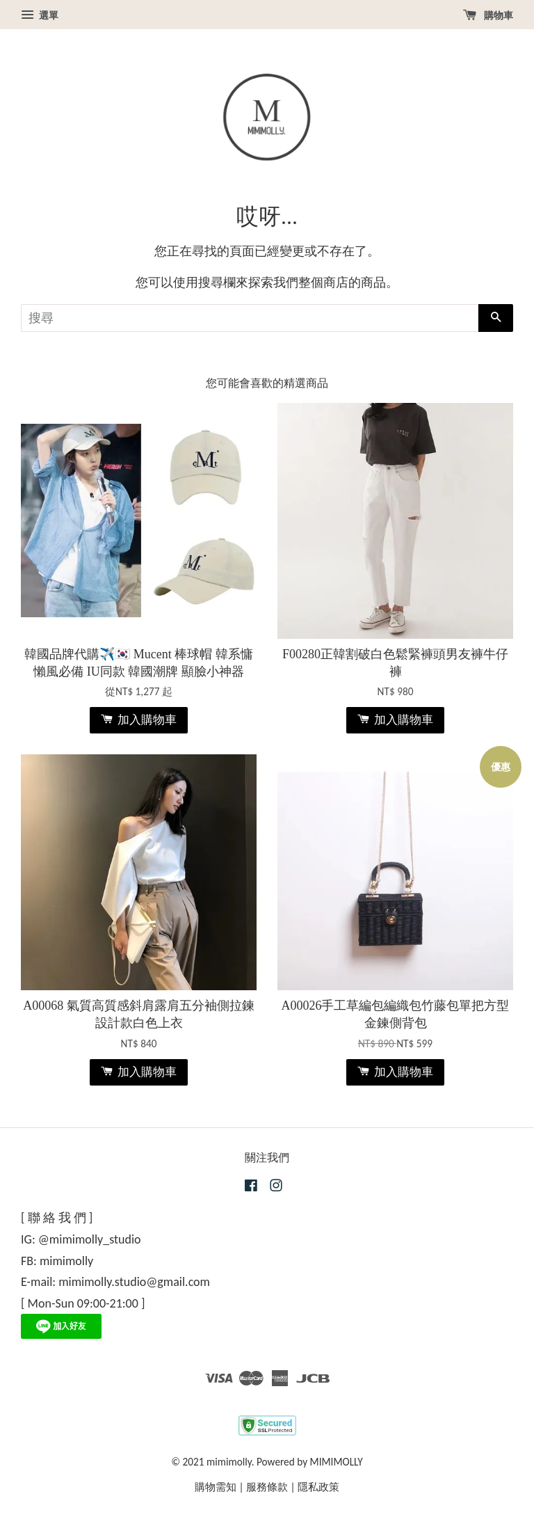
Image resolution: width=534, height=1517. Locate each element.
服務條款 (267, 1486)
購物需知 (215, 1486)
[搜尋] (249, 318)
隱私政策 (318, 1486)
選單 (39, 15)
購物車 (488, 15)
